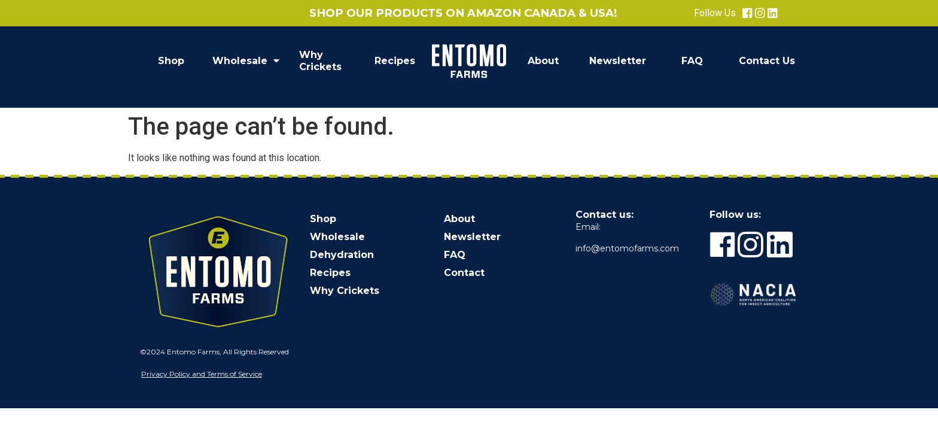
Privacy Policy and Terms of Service (201, 373)
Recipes (394, 60)
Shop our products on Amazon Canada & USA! (463, 13)
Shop (171, 60)
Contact (464, 272)
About (543, 60)
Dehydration (342, 254)
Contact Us (767, 60)
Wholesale (245, 61)
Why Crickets (320, 60)
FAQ (692, 60)
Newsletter (617, 60)
